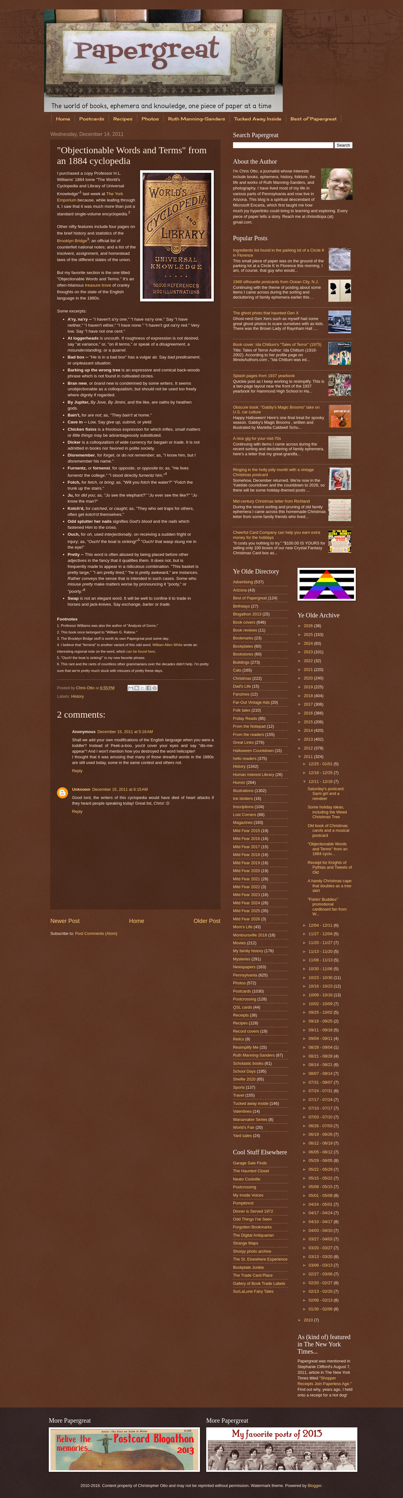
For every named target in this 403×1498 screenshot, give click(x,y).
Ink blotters (243, 798)
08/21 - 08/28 (321, 1056)
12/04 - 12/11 (321, 925)
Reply (77, 770)
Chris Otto (86, 687)
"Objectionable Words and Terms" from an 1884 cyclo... (328, 849)
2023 (309, 652)
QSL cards (242, 1007)
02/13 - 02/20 (321, 1291)
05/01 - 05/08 (321, 1195)
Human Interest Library (253, 774)
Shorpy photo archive (252, 1251)
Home (63, 118)
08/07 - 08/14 (321, 1073)
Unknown (81, 789)
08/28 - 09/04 (321, 1047)
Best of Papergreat (314, 118)
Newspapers (244, 967)
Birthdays (241, 606)
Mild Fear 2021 (246, 879)
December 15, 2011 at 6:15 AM (120, 789)
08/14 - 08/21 (321, 1064)
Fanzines (241, 694)
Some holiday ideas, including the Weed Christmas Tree (327, 812)
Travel (238, 1095)
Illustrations (243, 790)
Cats (237, 670)
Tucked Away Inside (257, 118)
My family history (248, 950)
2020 (309, 678)
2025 (309, 634)
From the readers (248, 734)
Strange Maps (245, 1243)
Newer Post (65, 921)
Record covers (246, 1031)
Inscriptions (243, 806)
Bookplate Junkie (248, 1267)
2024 (309, 643)
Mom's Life (243, 926)
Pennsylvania (245, 975)
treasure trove (98, 285)
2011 (309, 756)
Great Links (243, 742)
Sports (239, 1087)
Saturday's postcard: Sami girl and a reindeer (326, 793)
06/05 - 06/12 (321, 1152)
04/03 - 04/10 (321, 1230)
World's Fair (243, 1127)
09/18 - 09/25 (321, 1021)
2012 (309, 748)
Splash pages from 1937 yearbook (264, 375)
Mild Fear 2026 (246, 919)
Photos (150, 118)
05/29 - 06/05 (321, 1160)
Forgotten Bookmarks (252, 1227)
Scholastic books (248, 1063)
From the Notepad (249, 726)
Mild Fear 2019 (246, 862)
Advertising (243, 582)
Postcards (91, 118)
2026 (309, 625)
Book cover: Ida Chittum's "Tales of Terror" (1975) (277, 344)
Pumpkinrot (243, 1203)
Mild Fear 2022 (246, 886)
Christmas (242, 678)
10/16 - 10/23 (321, 986)
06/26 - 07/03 (321, 1125)
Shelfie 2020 (244, 1079)
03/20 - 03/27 (321, 1247)
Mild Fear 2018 (246, 854)
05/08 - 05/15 (321, 1186)
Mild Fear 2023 (246, 894)
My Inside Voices (248, 1195)
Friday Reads (245, 718)
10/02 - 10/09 (321, 1003)
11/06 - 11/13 (321, 960)
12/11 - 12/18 (321, 781)
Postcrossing (244, 999)
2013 (309, 739)
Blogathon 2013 (247, 614)
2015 (309, 722)
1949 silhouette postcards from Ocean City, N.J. (276, 281)
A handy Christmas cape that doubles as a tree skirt (330, 885)
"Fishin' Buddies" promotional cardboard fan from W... (327, 906)
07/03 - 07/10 (321, 1117)
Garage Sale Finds (250, 1163)
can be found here (140, 651)
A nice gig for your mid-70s (257, 438)
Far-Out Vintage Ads (251, 702)
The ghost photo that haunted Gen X (265, 313)
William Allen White (167, 645)
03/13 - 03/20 (321, 1256)
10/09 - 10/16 (321, 995)
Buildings (241, 662)
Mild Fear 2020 (246, 870)
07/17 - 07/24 (321, 1099)
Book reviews (245, 630)
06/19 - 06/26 (321, 1134)
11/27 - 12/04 (321, 933)
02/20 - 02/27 (321, 1282)
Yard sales (242, 1135)
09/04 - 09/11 (321, 1038)
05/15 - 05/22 (321, 1178)
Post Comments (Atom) (96, 933)
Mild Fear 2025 (246, 910)
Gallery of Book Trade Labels (259, 1283)
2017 (309, 704)
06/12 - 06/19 (321, 1143)
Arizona (240, 590)
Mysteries (241, 959)
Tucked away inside (251, 1103)
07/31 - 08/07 (321, 1082)
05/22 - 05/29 (321, 1169)
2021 (309, 669)
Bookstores (243, 654)
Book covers (244, 622)
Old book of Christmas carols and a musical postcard (328, 830)
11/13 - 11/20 (321, 951)
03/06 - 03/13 (321, 1265)
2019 (309, 687)
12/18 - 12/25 (321, 772)
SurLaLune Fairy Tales (253, 1291)
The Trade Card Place (253, 1275)
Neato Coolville (246, 1179)
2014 (309, 730)
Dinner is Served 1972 (253, 1211)
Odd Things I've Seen (252, 1219)
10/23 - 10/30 (321, 977)
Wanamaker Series (250, 1119)
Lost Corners (244, 814)
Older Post (207, 921)
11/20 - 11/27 (321, 942)
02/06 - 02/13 (321, 1300)
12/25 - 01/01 (321, 763)
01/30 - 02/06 (321, 1309)
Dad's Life (242, 686)
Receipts (241, 1015)
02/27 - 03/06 (321, 1274)
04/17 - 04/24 (321, 1212)
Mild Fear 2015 (246, 830)
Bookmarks (243, 638)
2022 (309, 660)
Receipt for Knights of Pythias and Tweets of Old (330, 867)
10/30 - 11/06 (321, 968)
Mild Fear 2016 (246, 838)
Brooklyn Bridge (72, 240)
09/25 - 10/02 (321, 1012)
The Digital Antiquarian (253, 1235)
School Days (244, 1071)
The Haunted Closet (251, 1171)
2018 (309, 695)
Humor (239, 782)
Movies (239, 943)
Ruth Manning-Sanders (196, 118)
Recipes (123, 118)
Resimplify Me (245, 1047)
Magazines (243, 822)
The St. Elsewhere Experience (260, 1259)
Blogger (314, 1485)
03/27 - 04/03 (321, 1239)
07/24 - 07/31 (321, 1090)
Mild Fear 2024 (246, 903)
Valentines (242, 1111)
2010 (309, 1320)
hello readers (244, 758)
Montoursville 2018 (250, 935)
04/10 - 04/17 (321, 1221)
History (77, 696)
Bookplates (243, 646)
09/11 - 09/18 (321, 1030)
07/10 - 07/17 (321, 1108)
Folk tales (241, 710)
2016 (309, 713)
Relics (238, 1039)
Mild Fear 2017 (246, 846)
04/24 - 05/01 (321, 1204)
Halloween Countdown (253, 750)
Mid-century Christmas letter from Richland (271, 501)
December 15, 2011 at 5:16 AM (125, 731)
